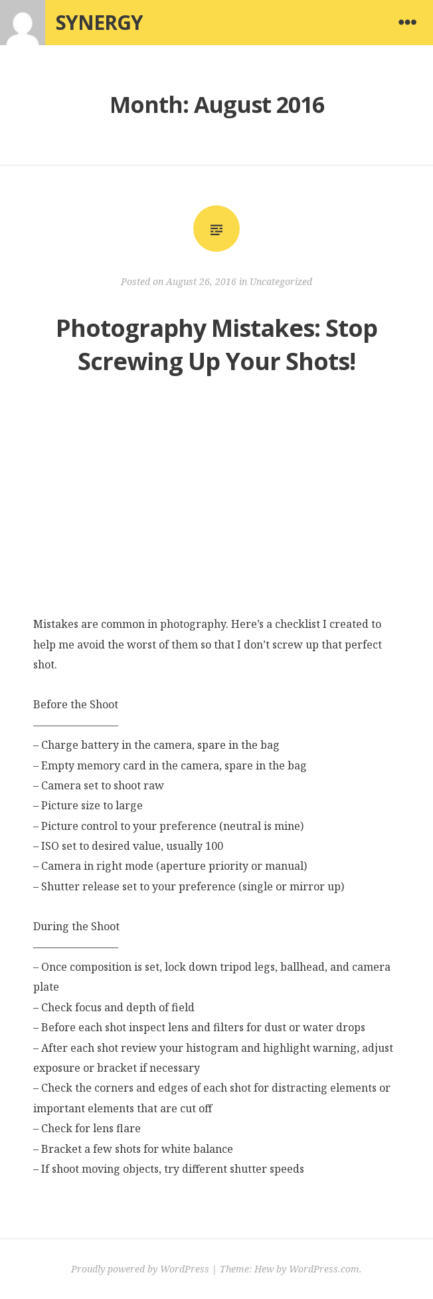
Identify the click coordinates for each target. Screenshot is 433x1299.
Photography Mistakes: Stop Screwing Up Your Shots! (216, 344)
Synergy (99, 22)
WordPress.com (324, 1268)
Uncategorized (281, 281)
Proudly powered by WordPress (140, 1268)
